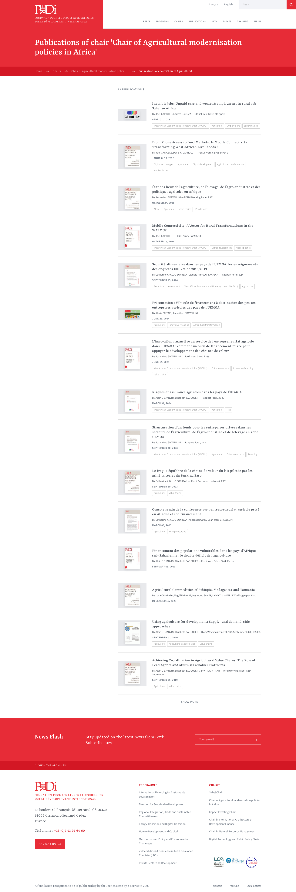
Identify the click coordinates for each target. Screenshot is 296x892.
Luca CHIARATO (164, 595)
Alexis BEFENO (163, 313)
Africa (156, 209)
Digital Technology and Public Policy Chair (234, 839)
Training (242, 21)
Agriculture (217, 125)
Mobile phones (161, 170)
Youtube (234, 886)
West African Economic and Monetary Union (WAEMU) (180, 125)
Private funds (201, 209)
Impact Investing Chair (222, 812)
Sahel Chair (216, 793)
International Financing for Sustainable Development (162, 795)
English (228, 4)
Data (214, 21)
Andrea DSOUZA (182, 114)
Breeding (252, 454)
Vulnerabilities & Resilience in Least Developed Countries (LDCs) (166, 853)
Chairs (178, 21)
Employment (233, 125)
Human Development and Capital (158, 832)
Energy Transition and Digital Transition (162, 824)
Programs (162, 21)
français (217, 886)
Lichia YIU (217, 595)
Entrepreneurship (220, 368)
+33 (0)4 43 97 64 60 (69, 831)
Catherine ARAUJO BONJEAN (171, 275)
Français (213, 4)
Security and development (167, 286)
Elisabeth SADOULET (186, 398)
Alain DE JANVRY (165, 398)
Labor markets (251, 125)
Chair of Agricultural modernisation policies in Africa (99, 71)
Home (38, 71)
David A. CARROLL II (184, 153)
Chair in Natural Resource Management (232, 832)
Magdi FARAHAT (182, 595)
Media (257, 21)
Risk (229, 409)
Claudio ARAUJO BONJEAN (203, 275)
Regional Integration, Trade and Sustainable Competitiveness (165, 814)
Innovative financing (179, 325)
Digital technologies (163, 164)
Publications (197, 21)
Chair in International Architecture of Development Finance (230, 822)
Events (227, 21)
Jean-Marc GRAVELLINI (168, 197)
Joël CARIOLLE (164, 114)
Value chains (185, 209)
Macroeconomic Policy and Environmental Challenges (164, 841)
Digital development (203, 164)
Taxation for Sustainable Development (161, 804)
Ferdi (146, 21)
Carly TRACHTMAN (209, 671)
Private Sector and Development (158, 863)
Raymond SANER (201, 595)
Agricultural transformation (230, 164)
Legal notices (254, 886)
